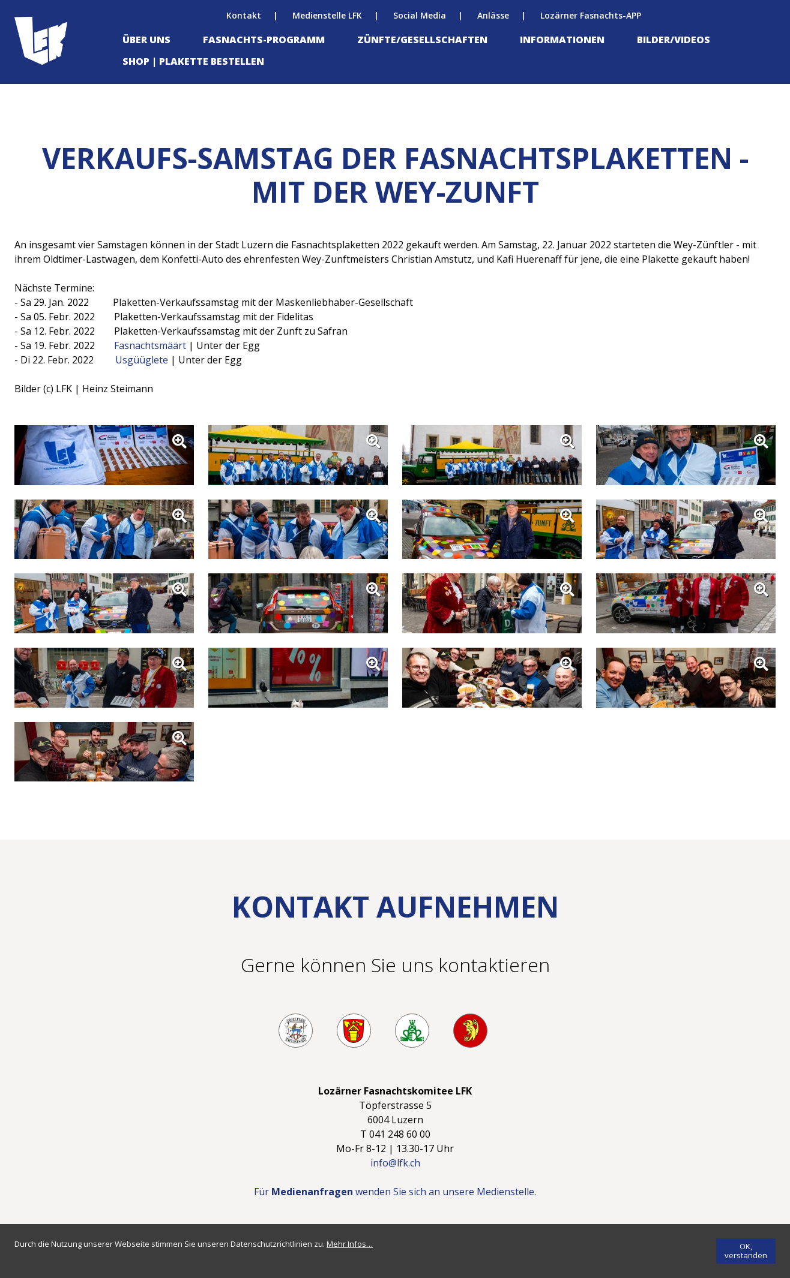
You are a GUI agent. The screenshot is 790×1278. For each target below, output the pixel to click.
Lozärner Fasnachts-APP (590, 15)
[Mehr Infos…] (350, 1243)
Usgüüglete (141, 359)
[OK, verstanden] (746, 1251)
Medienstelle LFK (327, 15)
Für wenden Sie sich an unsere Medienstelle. (395, 1191)
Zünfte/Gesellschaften (422, 39)
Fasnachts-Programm (264, 39)
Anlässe (493, 15)
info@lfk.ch (395, 1162)
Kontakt (243, 15)
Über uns (146, 39)
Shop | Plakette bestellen (193, 61)
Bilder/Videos (673, 39)
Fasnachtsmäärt (151, 345)
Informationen (562, 39)
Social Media (419, 15)
